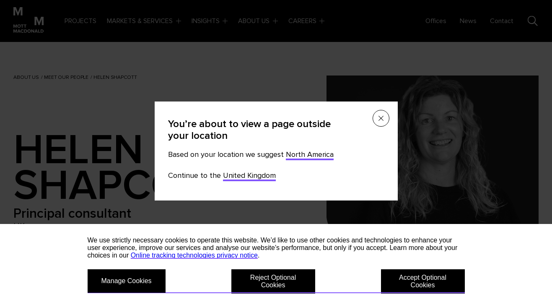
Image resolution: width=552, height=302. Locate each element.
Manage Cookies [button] (126, 280)
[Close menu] (381, 118)
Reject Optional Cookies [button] (273, 281)
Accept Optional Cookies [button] (422, 281)
